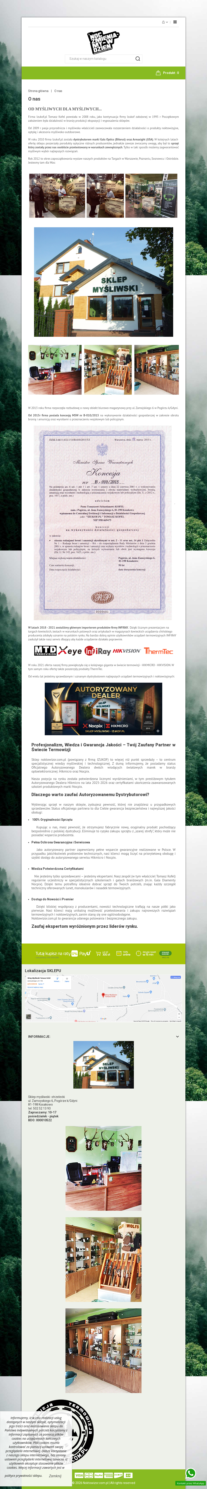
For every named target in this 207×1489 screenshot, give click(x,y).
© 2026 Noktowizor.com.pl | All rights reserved (103, 1483)
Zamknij (55, 1476)
